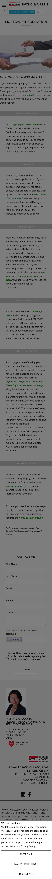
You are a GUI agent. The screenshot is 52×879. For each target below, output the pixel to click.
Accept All (26, 854)
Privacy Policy (28, 846)
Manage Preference (26, 864)
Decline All (26, 873)
